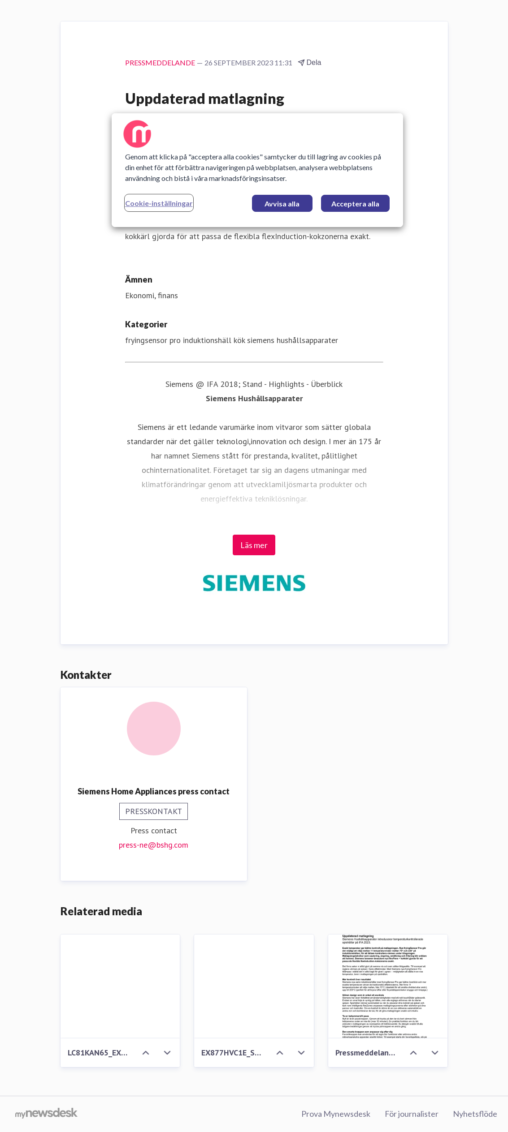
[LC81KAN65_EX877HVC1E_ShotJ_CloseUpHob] (120, 986)
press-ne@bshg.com (153, 845)
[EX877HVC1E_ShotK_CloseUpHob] (254, 986)
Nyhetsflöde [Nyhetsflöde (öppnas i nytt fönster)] (475, 1114)
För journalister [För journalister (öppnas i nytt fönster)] (412, 1114)
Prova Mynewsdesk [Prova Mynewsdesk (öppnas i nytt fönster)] (335, 1114)
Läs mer (254, 545)
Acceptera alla (355, 203)
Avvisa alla (282, 203)
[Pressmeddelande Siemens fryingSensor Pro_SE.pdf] (388, 986)
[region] (257, 170)
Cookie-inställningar (159, 203)
